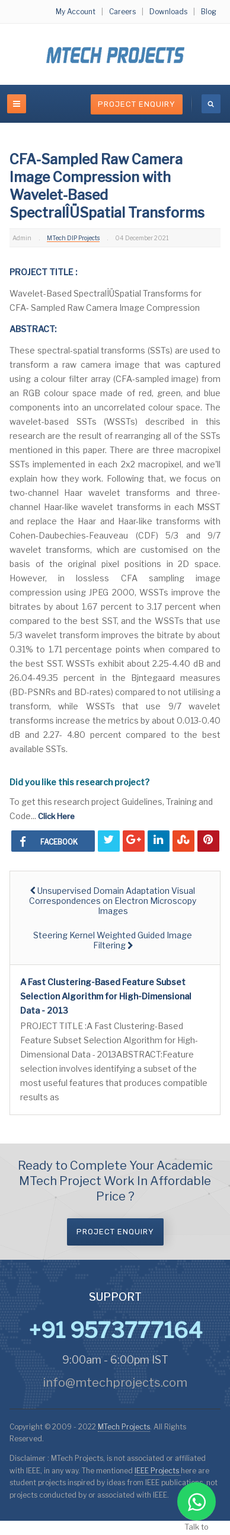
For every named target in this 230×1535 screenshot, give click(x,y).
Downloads (168, 11)
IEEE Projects (158, 1470)
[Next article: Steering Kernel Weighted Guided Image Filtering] (113, 940)
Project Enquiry (136, 104)
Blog (208, 11)
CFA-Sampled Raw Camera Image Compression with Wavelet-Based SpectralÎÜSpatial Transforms (107, 186)
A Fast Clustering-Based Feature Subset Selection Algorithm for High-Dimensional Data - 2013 (105, 996)
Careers (122, 11)
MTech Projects (124, 1426)
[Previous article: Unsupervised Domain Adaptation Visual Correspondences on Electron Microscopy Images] (113, 900)
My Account (75, 11)
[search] (211, 103)
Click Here (56, 816)
